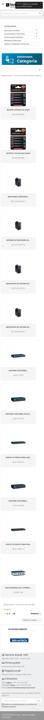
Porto (13, 685)
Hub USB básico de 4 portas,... (18, 588)
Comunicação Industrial (13, 37)
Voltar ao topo (31, 620)
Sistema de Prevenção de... (18, 240)
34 (14, 613)
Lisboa (8, 682)
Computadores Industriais (14, 34)
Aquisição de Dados (12, 30)
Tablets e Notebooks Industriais (16, 44)
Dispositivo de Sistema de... (18, 283)
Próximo (36, 613)
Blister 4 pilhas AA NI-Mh (18, 110)
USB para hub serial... (18, 370)
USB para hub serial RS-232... (18, 414)
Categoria (10, 26)
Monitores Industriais (12, 40)
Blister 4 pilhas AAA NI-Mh (18, 153)
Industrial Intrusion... (18, 197)
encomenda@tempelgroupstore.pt (21, 687)
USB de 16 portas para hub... (18, 457)
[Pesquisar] (22, 13)
